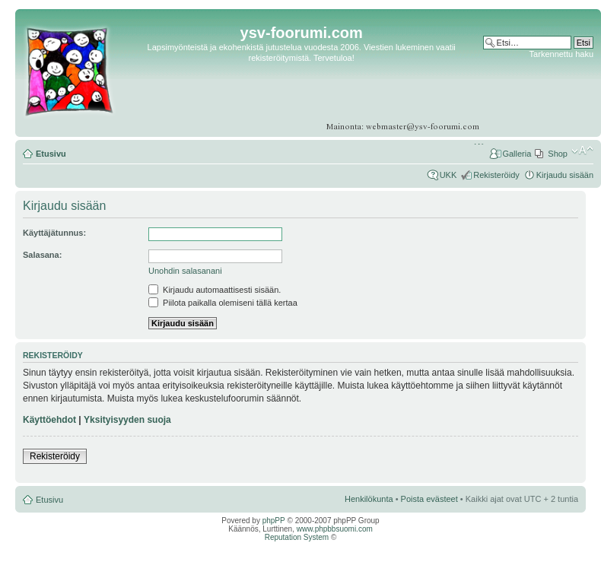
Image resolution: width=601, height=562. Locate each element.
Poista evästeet (429, 498)
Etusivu (51, 153)
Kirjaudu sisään (564, 174)
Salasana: (42, 254)
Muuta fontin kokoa (582, 150)
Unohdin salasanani (185, 270)
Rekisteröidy (496, 174)
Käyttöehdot (49, 419)
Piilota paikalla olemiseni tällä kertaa (222, 302)
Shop (558, 153)
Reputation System (297, 537)
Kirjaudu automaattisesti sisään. (214, 289)
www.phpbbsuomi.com (335, 529)
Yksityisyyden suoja (127, 419)
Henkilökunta (369, 498)
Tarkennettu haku (561, 54)
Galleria (516, 153)
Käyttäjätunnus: (54, 232)
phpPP (273, 520)
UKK (448, 174)
